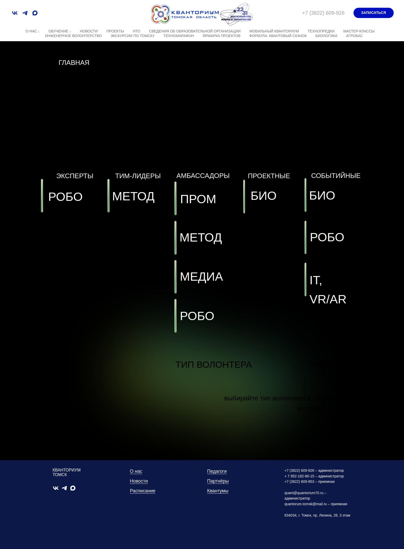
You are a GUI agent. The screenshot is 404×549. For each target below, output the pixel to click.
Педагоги (217, 471)
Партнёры (218, 481)
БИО (322, 195)
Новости (89, 31)
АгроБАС (354, 36)
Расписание (142, 490)
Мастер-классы (358, 31)
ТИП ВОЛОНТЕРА (213, 364)
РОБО (327, 237)
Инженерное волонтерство (73, 36)
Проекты (115, 31)
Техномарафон (178, 36)
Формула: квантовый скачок (278, 36)
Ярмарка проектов (222, 36)
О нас (136, 471)
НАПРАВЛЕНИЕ (344, 364)
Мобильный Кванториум (274, 31)
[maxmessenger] (35, 13)
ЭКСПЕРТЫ (74, 176)
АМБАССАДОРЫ (203, 175)
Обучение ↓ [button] (59, 31)
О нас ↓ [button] (33, 31)
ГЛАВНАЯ (73, 62)
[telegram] (25, 13)
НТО (136, 31)
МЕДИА (201, 276)
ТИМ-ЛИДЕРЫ (138, 176)
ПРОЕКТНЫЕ (269, 176)
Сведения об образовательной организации (195, 31)
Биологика (326, 36)
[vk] (15, 13)
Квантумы (217, 490)
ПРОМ (198, 199)
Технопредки (321, 31)
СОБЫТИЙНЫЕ (336, 175)
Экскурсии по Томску (133, 36)
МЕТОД (201, 237)
